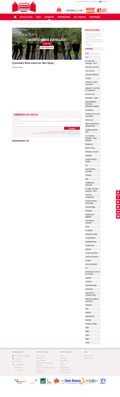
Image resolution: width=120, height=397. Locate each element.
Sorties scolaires (91, 257)
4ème (87, 335)
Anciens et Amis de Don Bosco (92, 300)
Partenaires (94, 17)
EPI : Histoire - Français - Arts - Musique (91, 138)
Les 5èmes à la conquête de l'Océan (94, 35)
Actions (88, 260)
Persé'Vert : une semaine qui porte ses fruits (94, 42)
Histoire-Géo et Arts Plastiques (92, 115)
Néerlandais (89, 316)
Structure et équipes (41, 360)
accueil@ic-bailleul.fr (20, 364)
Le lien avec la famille (65, 372)
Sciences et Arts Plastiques (91, 83)
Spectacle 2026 (89, 45)
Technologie (89, 245)
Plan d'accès (79, 1)
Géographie (89, 110)
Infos (38, 17)
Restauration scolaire (65, 367)
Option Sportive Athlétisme (91, 202)
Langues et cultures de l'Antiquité (92, 89)
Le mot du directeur (40, 355)
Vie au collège (26, 17)
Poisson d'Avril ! (91, 285)
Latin (87, 227)
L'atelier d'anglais (92, 74)
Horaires (62, 363)
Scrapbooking (90, 238)
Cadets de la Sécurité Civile (90, 294)
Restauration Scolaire (90, 170)
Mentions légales (19, 367)
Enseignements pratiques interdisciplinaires (92, 104)
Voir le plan (17, 358)
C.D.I (86, 57)
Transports (62, 365)
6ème (87, 327)
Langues (88, 278)
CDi (86, 268)
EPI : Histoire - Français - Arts (91, 62)
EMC (86, 179)
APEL (87, 309)
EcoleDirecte (94, 1)
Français (88, 305)
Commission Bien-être (89, 184)
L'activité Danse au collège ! (46, 43)
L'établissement (39, 358)
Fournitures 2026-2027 (65, 370)
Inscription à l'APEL (88, 355)
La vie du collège (91, 253)
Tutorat (88, 78)
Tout (87, 53)
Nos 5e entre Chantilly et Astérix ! (93, 33)
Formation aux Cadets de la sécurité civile (45, 367)
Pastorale (89, 289)
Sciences (88, 282)
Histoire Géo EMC (91, 234)
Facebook (104, 1)
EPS (86, 165)
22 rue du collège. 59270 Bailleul (22, 355)
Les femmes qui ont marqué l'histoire (94, 39)
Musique (88, 320)
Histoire (88, 175)
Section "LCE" (90, 94)
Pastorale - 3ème (91, 98)
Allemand (88, 230)
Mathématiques (90, 242)
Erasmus (88, 155)
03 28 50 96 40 (19, 361)
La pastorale (39, 365)
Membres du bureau (88, 358)
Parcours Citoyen (91, 152)
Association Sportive (89, 222)
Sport (87, 343)
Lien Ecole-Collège (92, 67)
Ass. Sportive (80, 17)
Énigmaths (89, 144)
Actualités (49, 17)
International (64, 17)
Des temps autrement (41, 370)
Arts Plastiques (91, 264)
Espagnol (88, 211)
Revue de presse (40, 372)
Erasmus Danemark (90, 37)
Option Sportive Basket (91, 160)
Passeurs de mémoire (89, 215)
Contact (86, 1)
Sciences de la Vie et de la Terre (92, 273)
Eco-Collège (89, 71)
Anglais (88, 249)
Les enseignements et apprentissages (44, 363)
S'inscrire (62, 355)
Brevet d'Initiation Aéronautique (92, 125)
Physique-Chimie (91, 324)
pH (21, 370)
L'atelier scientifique (89, 196)
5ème (87, 331)
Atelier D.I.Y (89, 120)
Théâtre (88, 312)
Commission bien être (91, 131)
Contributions (63, 358)
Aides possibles (63, 360)
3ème (87, 339)
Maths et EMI (90, 148)
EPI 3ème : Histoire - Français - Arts (92, 190)
